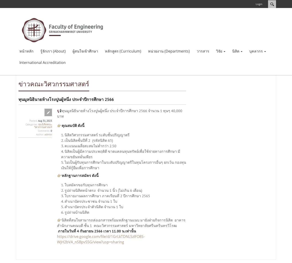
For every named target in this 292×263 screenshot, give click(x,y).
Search (272, 4)
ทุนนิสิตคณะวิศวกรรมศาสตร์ (43, 126)
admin (48, 134)
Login (259, 4)
